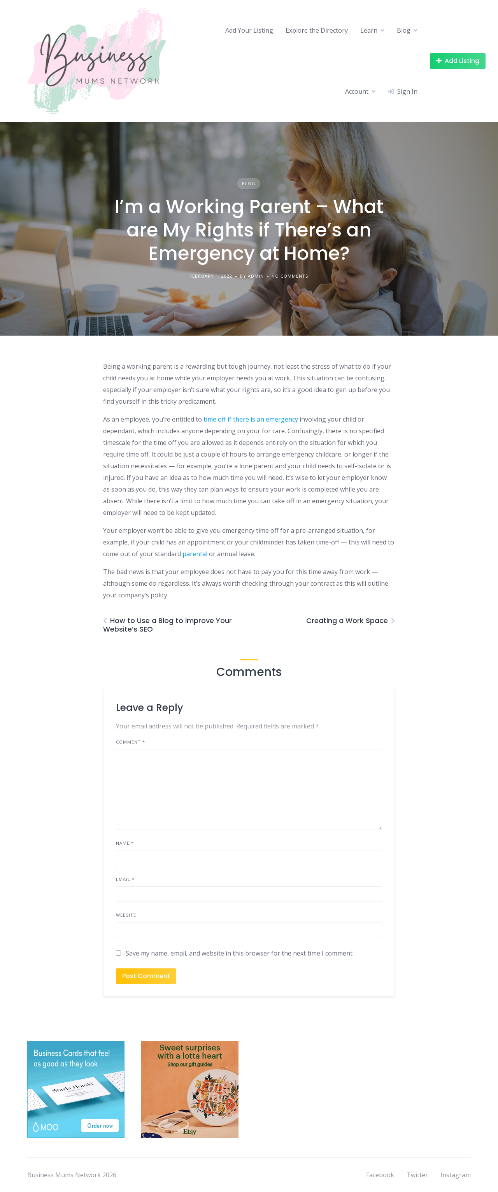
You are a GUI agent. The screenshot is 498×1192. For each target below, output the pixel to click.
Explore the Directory (317, 30)
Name (125, 843)
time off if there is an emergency (250, 419)
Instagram (455, 1175)
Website (126, 915)
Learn (368, 30)
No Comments (290, 276)
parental (194, 554)
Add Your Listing (249, 30)
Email (125, 879)
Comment (130, 742)
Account (356, 91)
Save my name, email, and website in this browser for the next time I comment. (240, 953)
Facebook (380, 1175)
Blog (403, 30)
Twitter (417, 1175)
